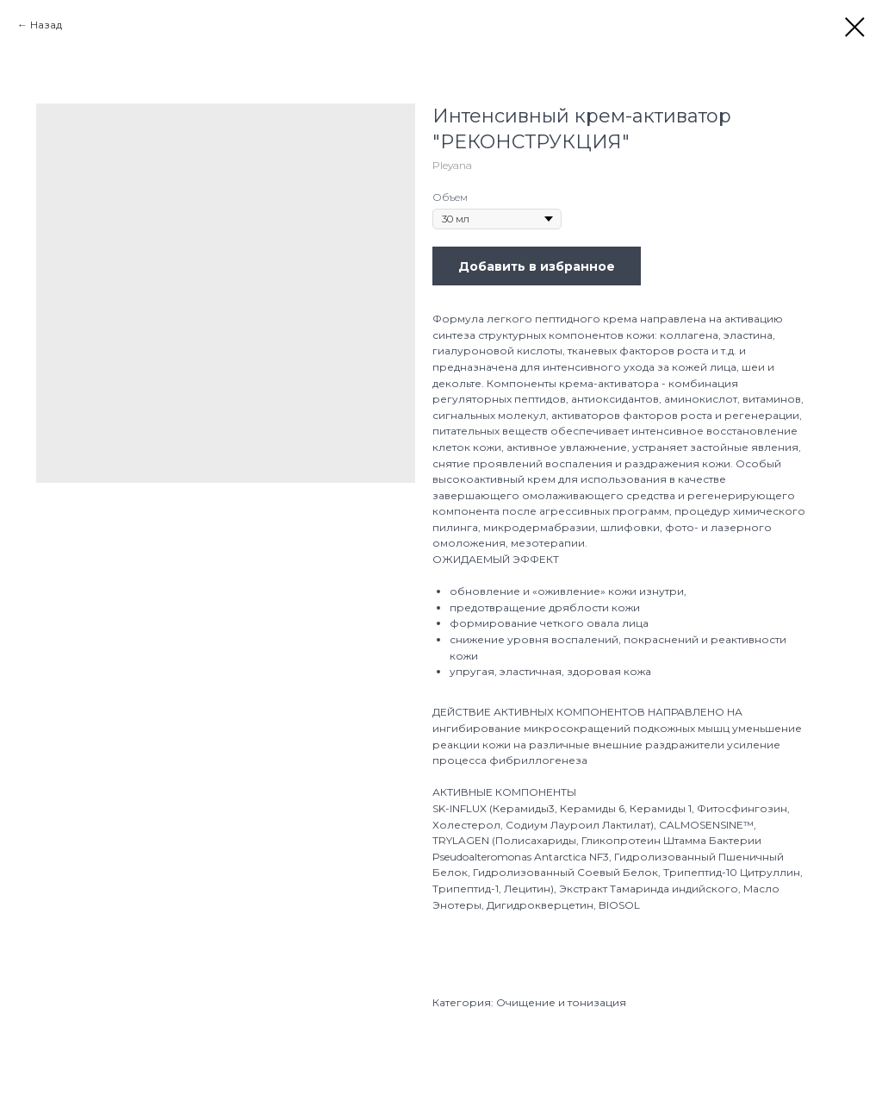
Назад (46, 24)
